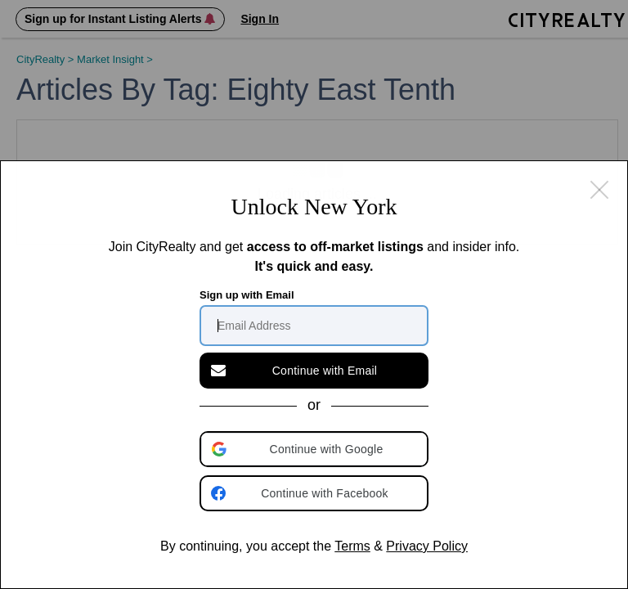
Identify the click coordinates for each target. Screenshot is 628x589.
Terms (352, 546)
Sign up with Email (247, 295)
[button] (315, 449)
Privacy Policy (427, 546)
